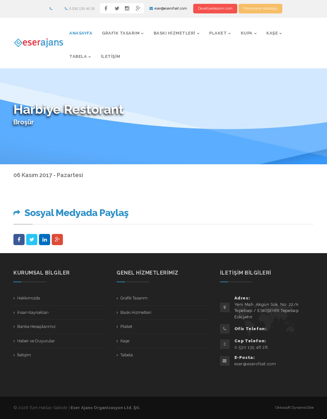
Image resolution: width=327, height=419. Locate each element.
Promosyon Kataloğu (260, 8)
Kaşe (272, 33)
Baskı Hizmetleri (174, 33)
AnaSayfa (80, 33)
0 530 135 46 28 (80, 9)
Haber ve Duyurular (36, 340)
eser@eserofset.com (168, 8)
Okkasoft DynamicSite (294, 407)
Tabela (78, 56)
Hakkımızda (28, 298)
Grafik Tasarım (121, 33)
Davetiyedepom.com (215, 8)
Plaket (218, 33)
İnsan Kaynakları (33, 312)
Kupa (247, 33)
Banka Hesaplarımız (36, 326)
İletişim (110, 56)
